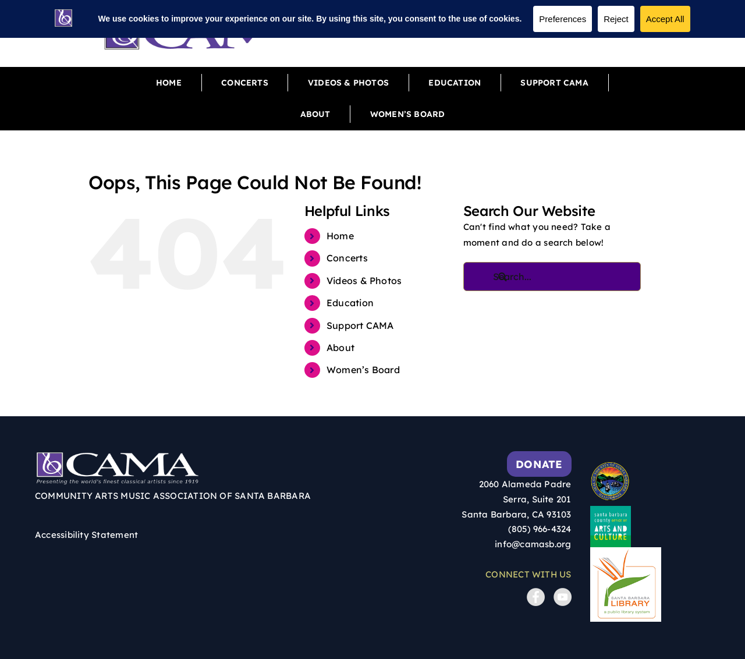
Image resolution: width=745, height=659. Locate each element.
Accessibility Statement (86, 534)
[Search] (509, 276)
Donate (539, 464)
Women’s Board (363, 369)
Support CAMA (360, 325)
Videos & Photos (364, 280)
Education (350, 303)
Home (340, 236)
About (340, 347)
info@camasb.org (533, 544)
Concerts (347, 258)
